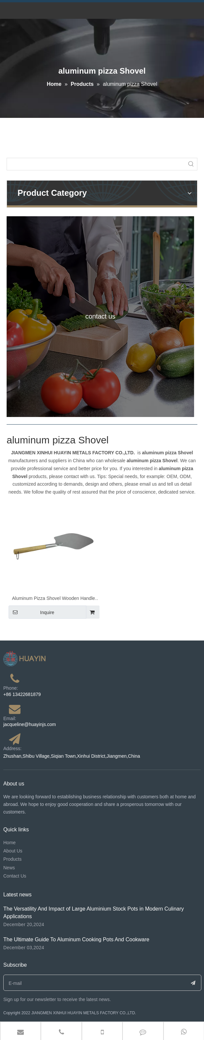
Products (12, 859)
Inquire (31, 612)
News (9, 867)
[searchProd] (96, 164)
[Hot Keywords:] (191, 164)
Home (9, 842)
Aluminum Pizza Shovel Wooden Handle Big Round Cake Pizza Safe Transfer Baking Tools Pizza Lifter (53, 599)
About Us (12, 850)
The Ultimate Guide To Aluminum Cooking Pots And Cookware (76, 939)
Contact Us (14, 876)
